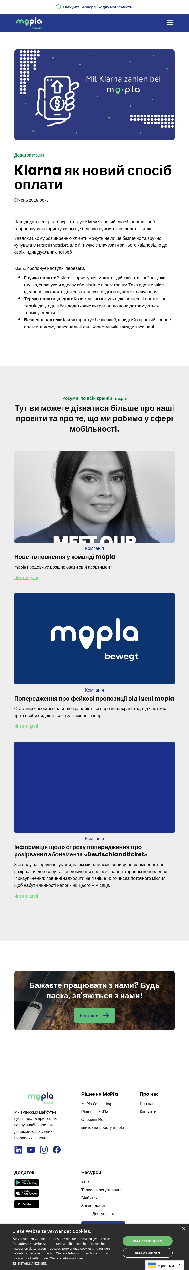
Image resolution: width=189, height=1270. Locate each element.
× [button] (183, 1229)
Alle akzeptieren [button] (147, 1241)
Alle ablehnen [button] (147, 1253)
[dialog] (94, 1247)
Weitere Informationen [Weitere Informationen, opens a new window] (66, 1258)
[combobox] (164, 1265)
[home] (29, 23)
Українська (161, 1265)
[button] (167, 23)
